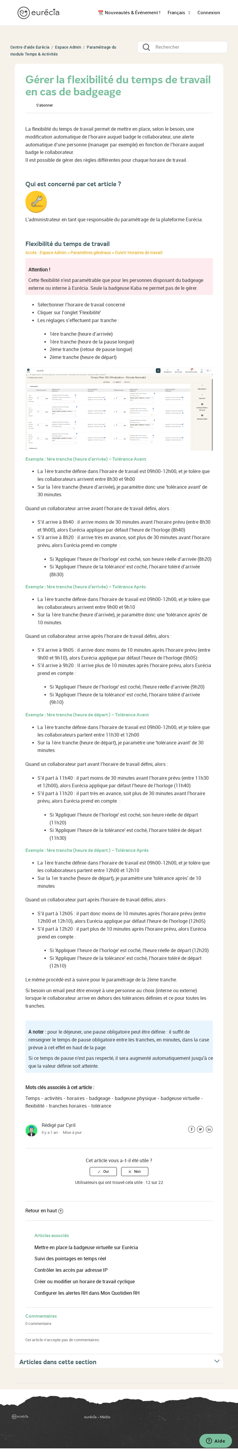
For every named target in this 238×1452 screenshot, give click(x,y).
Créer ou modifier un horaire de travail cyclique (84, 1281)
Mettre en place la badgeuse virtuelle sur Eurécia (86, 1247)
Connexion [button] (209, 12)
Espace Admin (68, 47)
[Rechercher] (182, 47)
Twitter (200, 1129)
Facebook (191, 1129)
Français (177, 12)
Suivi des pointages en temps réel (70, 1259)
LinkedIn (209, 1129)
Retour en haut (44, 1211)
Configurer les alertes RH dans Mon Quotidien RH (87, 1293)
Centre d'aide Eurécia (29, 47)
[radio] (103, 1171)
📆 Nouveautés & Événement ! (129, 12)
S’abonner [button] (44, 105)
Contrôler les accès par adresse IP (71, 1270)
